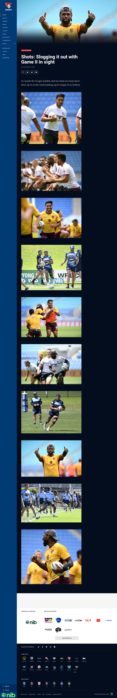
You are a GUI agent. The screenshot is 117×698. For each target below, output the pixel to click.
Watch (5, 18)
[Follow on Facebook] (42, 647)
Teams (5, 30)
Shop (4, 54)
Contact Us (48, 694)
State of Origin (26, 50)
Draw (4, 24)
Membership (6, 48)
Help (43, 694)
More (9, 43)
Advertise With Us (57, 694)
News (4, 15)
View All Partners (67, 638)
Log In (6, 690)
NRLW (4, 34)
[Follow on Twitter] (46, 647)
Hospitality (6, 57)
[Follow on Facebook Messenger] (54, 647)
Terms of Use (23, 694)
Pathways (6, 37)
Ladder (5, 27)
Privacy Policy (31, 694)
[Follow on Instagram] (50, 647)
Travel (5, 21)
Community (7, 40)
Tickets (5, 51)
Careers (39, 694)
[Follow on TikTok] (38, 647)
